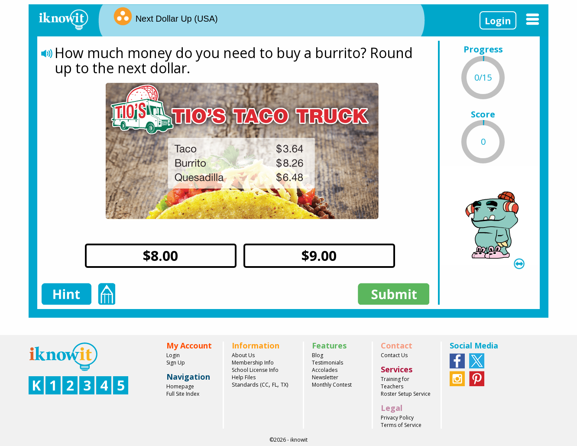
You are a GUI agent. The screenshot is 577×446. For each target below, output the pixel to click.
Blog (317, 355)
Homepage (180, 386)
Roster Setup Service (406, 393)
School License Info (255, 370)
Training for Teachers (395, 382)
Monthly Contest (332, 384)
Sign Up (175, 362)
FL (274, 384)
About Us (243, 355)
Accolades (324, 370)
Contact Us (394, 355)
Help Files (244, 377)
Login (498, 20)
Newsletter (325, 377)
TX (284, 384)
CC (265, 384)
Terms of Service (401, 425)
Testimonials (327, 362)
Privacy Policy (397, 417)
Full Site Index (182, 393)
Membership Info (253, 362)
